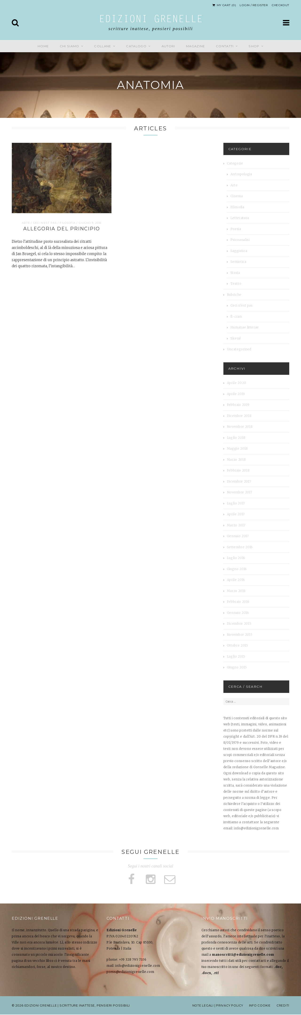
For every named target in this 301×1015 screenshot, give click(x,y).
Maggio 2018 (237, 449)
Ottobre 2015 (237, 645)
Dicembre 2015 (239, 624)
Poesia (235, 229)
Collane (102, 46)
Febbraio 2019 (238, 405)
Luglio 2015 (236, 657)
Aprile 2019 (236, 394)
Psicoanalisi (240, 240)
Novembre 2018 (240, 427)
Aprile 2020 (236, 383)
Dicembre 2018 (239, 416)
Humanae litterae (244, 327)
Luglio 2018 (236, 438)
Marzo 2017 (236, 525)
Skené (235, 338)
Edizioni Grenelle (151, 20)
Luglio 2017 (236, 503)
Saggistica (238, 251)
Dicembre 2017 (239, 482)
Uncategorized (239, 349)
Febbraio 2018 (238, 470)
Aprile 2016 (236, 580)
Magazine (195, 46)
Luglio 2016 (236, 558)
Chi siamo (69, 46)
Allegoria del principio (61, 229)
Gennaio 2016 (238, 613)
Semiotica (238, 262)
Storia (235, 273)
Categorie (235, 163)
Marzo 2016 (236, 591)
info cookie (258, 1006)
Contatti (225, 46)
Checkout (280, 5)
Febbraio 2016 (238, 602)
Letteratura (239, 218)
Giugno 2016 (237, 569)
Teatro (236, 284)
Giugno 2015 (237, 667)
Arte (26, 222)
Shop (254, 46)
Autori (168, 46)
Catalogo (136, 46)
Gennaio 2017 (238, 536)
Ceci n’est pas (45, 222)
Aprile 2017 (236, 514)
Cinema (236, 196)
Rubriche (234, 295)
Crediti (282, 1006)
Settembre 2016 (240, 547)
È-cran (236, 317)
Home (43, 46)
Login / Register (254, 5)
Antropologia (241, 174)
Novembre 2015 (239, 635)
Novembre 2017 (239, 492)
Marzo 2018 (236, 460)
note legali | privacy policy (214, 1006)
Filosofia (67, 222)
